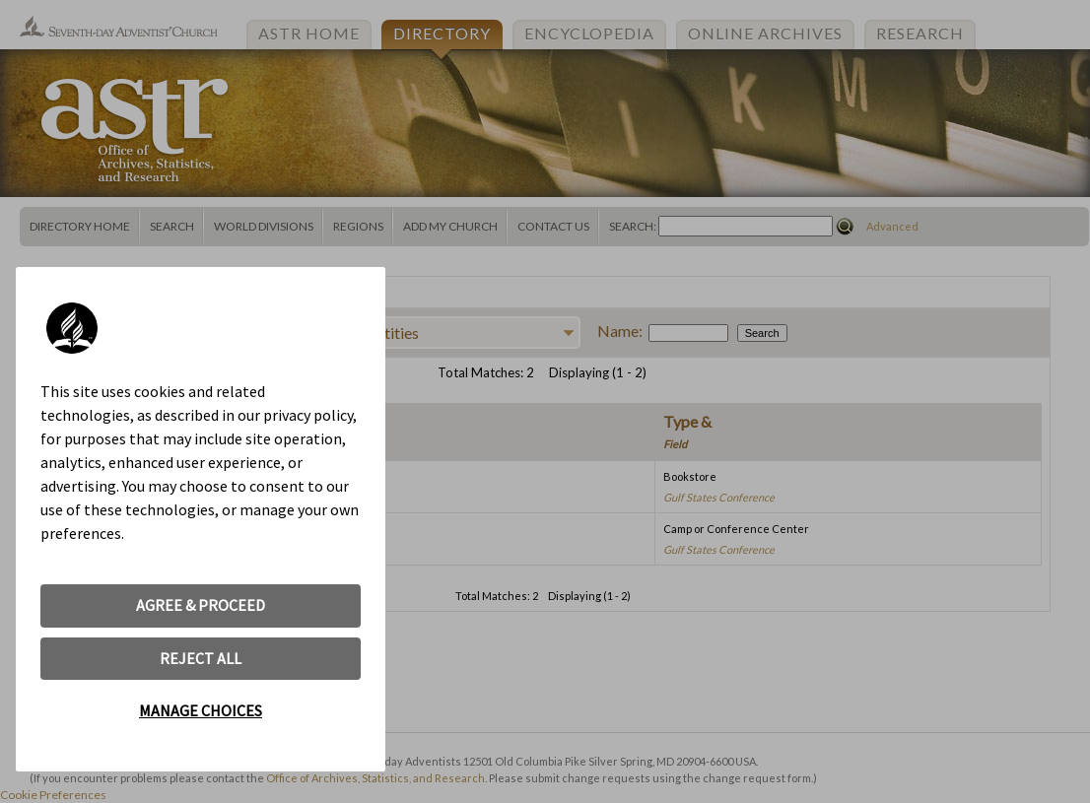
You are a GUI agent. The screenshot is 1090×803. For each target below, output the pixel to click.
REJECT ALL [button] (200, 658)
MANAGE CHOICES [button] (200, 710)
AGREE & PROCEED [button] (200, 605)
